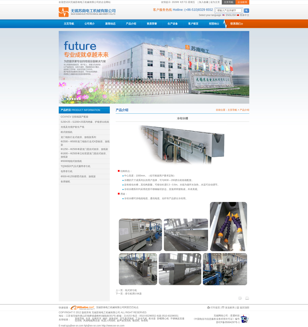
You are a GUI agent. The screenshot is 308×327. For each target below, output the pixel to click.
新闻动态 (110, 23)
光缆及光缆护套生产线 (72, 127)
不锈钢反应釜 (177, 318)
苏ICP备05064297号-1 (228, 322)
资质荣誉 (152, 23)
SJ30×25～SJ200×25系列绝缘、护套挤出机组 (85, 122)
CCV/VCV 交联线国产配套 (74, 116)
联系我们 (236, 23)
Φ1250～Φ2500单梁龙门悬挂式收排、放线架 (84, 149)
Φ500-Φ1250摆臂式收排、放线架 (78, 176)
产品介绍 (131, 23)
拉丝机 (78, 320)
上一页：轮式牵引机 (126, 290)
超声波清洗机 (124, 320)
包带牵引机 (66, 171)
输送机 (135, 320)
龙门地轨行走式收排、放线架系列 (78, 137)
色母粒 (144, 320)
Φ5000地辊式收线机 (71, 161)
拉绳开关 (96, 318)
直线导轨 (79, 318)
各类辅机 (65, 181)
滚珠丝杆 (113, 318)
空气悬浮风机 (127, 318)
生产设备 (173, 23)
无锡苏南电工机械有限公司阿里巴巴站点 (104, 307)
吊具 (88, 318)
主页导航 (69, 23)
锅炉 (105, 318)
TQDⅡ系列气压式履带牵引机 (75, 166)
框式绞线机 (66, 132)
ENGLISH (231, 15)
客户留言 (193, 23)
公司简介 (89, 23)
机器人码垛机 (108, 320)
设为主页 (215, 2)
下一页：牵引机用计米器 (129, 293)
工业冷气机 (141, 318)
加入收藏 (203, 2)
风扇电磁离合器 (91, 320)
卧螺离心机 (163, 318)
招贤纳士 (214, 23)
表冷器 (152, 318)
